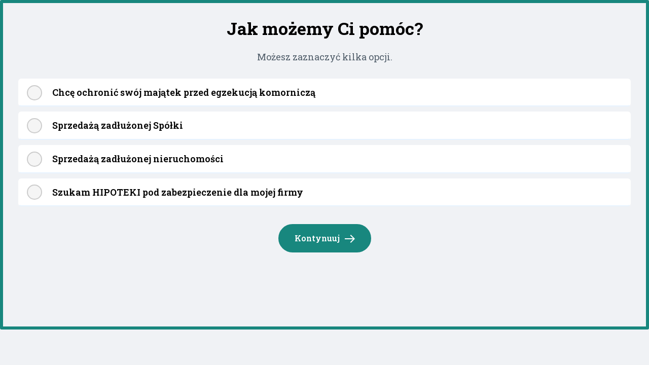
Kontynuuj (325, 239)
